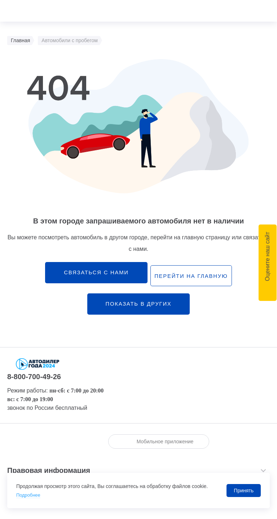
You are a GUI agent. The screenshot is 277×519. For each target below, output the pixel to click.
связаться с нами (91, 274)
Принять (244, 490)
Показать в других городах (138, 312)
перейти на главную (192, 275)
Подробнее (29, 495)
